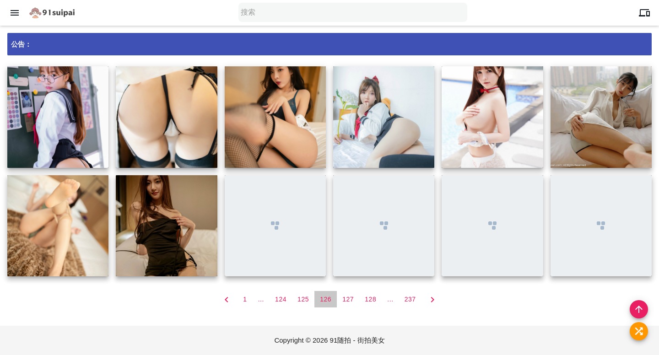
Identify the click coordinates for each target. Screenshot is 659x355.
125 (303, 299)
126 (325, 299)
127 (348, 299)
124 (280, 299)
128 (370, 299)
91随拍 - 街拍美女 (357, 340)
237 (410, 299)
